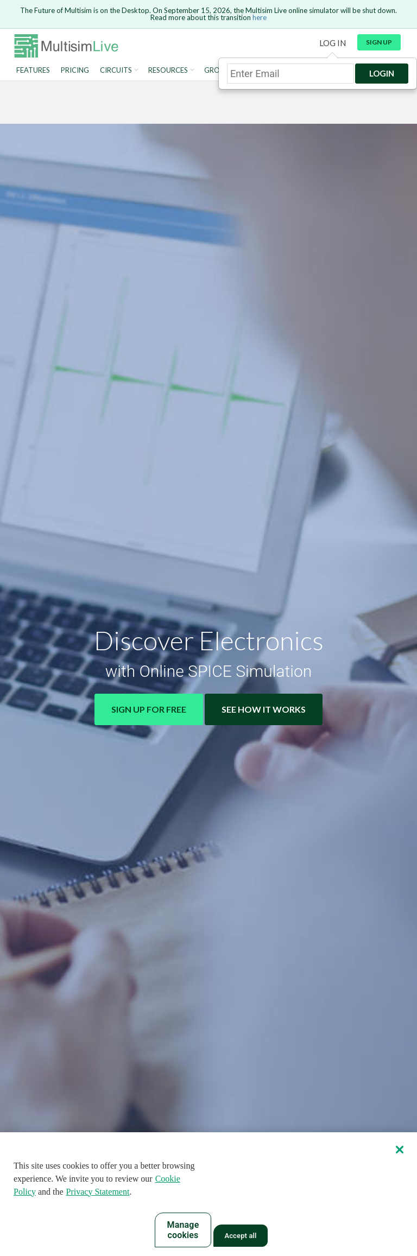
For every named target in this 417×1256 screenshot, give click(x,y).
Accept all (240, 1236)
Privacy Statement (98, 1191)
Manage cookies (183, 1230)
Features (33, 70)
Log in (332, 43)
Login (381, 73)
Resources (168, 70)
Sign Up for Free (148, 709)
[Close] (400, 1150)
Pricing (75, 70)
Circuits (116, 70)
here (259, 17)
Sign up (379, 42)
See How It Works (264, 709)
